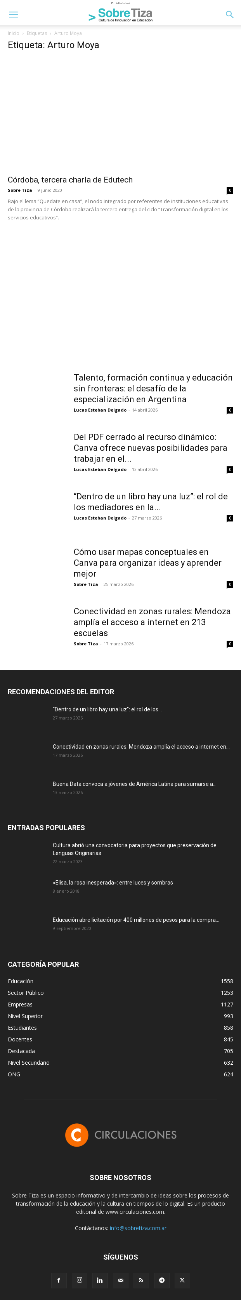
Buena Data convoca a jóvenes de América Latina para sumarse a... (135, 784)
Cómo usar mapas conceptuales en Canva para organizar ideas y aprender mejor (148, 563)
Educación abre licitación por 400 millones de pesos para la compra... (136, 920)
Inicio (13, 33)
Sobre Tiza (20, 190)
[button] (13, 14)
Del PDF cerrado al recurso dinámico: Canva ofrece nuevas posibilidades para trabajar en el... (150, 448)
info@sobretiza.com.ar (138, 1228)
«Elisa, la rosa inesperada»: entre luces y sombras (113, 882)
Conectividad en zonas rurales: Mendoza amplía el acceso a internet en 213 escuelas (152, 622)
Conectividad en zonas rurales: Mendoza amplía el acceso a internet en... (141, 747)
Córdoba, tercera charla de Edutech (70, 179)
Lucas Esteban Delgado (100, 410)
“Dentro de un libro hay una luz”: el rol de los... (107, 709)
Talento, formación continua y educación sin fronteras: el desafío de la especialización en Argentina (153, 388)
